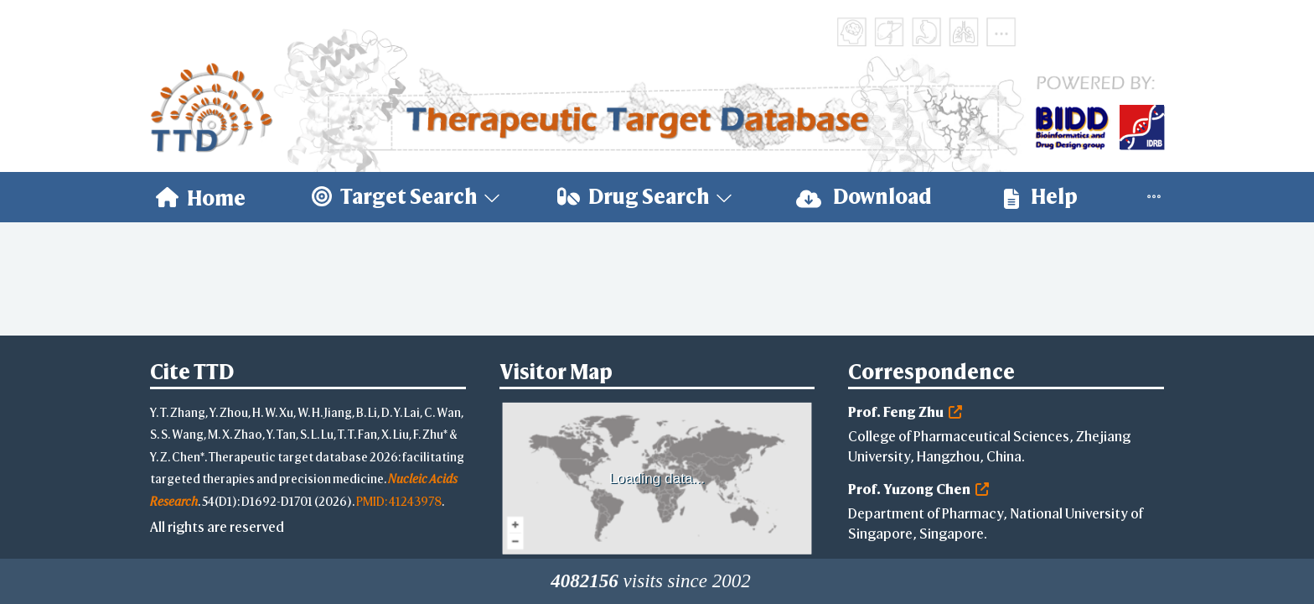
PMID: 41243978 (399, 501)
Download (864, 197)
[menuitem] (200, 197)
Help (1041, 197)
